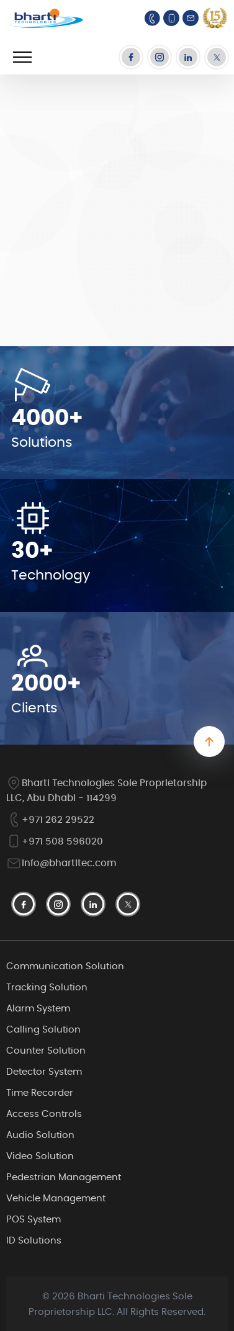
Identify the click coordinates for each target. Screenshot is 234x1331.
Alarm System (38, 1008)
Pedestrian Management (63, 1177)
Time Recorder (39, 1093)
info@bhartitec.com (61, 863)
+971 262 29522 (50, 820)
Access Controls (44, 1114)
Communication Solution (65, 966)
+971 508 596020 (54, 841)
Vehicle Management (56, 1198)
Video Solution (40, 1156)
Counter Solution (46, 1050)
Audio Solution (40, 1135)
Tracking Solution (47, 987)
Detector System (44, 1072)
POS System (33, 1219)
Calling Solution (43, 1029)
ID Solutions (33, 1240)
